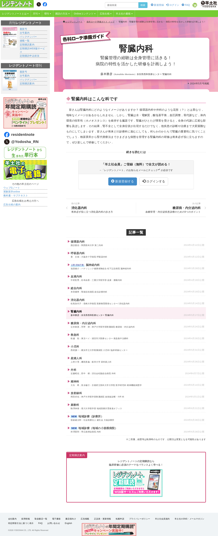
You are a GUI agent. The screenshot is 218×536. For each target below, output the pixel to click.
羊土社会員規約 (162, 519)
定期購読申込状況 (29, 55)
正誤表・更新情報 (102, 519)
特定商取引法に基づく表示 (21, 523)
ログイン (172, 5)
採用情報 (25, 519)
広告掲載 (85, 519)
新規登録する (122, 181)
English (68, 523)
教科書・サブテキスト (15, 195)
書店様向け (70, 519)
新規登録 (157, 5)
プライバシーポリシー (139, 519)
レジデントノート (72, 22)
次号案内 (25, 32)
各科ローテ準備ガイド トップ (101, 22)
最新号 (23, 29)
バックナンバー (28, 36)
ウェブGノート (11, 187)
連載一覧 (25, 40)
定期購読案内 (27, 44)
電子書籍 (56, 519)
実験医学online (11, 191)
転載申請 (120, 519)
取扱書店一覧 (41, 519)
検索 (143, 5)
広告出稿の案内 (12, 204)
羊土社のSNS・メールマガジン (189, 519)
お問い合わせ (53, 523)
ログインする (153, 181)
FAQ (186, 5)
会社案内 (12, 519)
